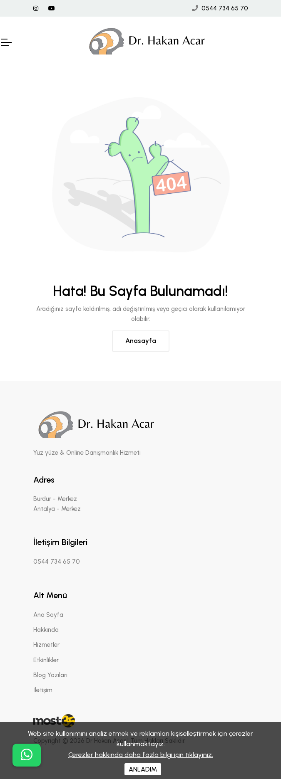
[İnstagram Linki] (35, 8)
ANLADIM (143, 769)
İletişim (42, 690)
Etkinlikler (46, 660)
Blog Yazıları (50, 675)
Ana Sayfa (48, 615)
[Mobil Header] (6, 42)
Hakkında (46, 630)
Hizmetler (46, 644)
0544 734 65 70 (224, 8)
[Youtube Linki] (51, 8)
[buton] (26, 755)
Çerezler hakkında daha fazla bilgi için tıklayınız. (140, 755)
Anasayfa (140, 341)
